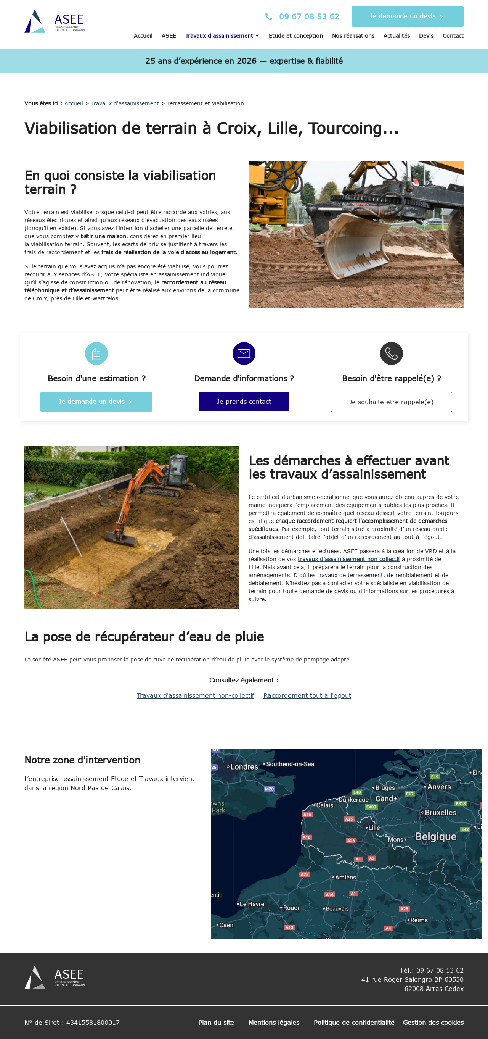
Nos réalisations (353, 35)
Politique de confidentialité (354, 1022)
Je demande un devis (407, 16)
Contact (453, 35)
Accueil (143, 35)
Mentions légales (274, 1022)
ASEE (169, 35)
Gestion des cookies (433, 1022)
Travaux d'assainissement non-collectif (195, 695)
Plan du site (216, 1022)
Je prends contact (244, 401)
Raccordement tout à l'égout (307, 695)
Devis (426, 35)
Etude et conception (296, 35)
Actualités (397, 35)
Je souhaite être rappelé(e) (391, 401)
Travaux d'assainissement (219, 35)
